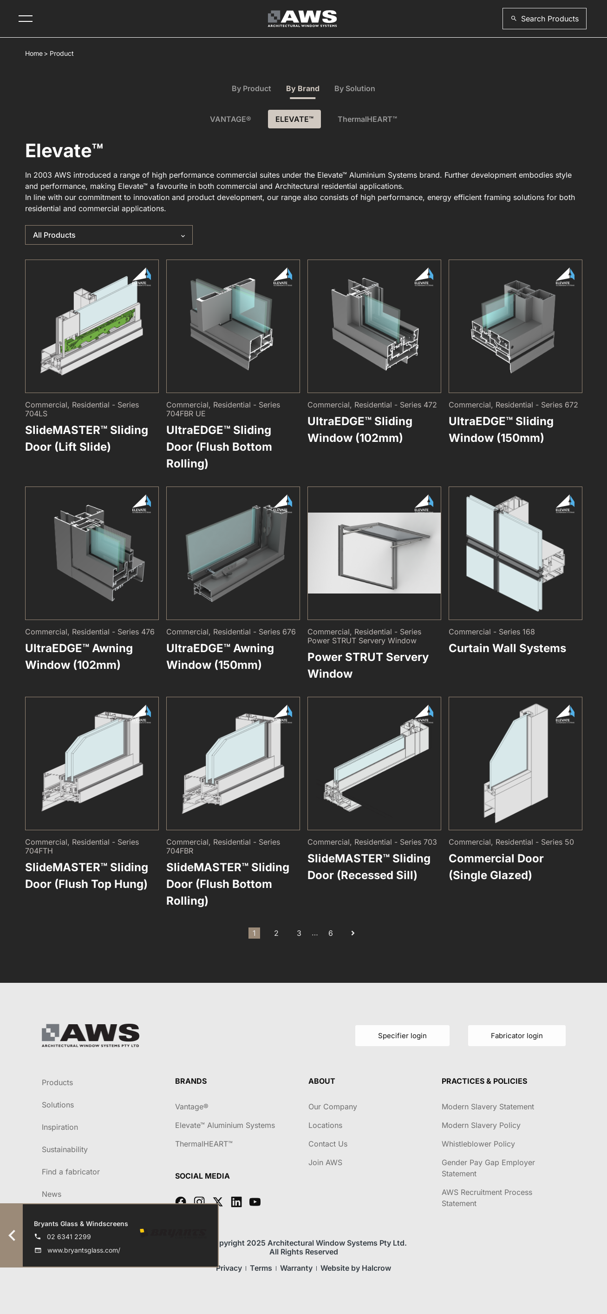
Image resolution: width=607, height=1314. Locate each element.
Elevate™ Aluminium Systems (225, 1125)
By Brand (303, 88)
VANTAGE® (230, 119)
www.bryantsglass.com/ (83, 1250)
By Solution (354, 88)
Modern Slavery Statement (488, 1106)
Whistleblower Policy (478, 1143)
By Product (251, 88)
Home (34, 53)
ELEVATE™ (294, 119)
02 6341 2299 (69, 1237)
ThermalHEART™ (367, 119)
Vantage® (192, 1106)
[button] (545, 18)
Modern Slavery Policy (481, 1125)
